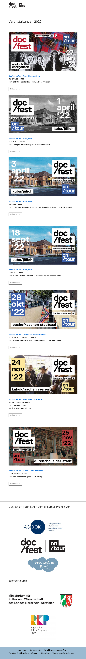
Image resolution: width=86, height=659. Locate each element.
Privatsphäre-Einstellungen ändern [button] (23, 653)
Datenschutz (35, 650)
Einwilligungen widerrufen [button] (55, 650)
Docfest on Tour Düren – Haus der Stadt (26, 470)
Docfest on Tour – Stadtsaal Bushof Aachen (27, 334)
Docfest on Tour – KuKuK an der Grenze (25, 399)
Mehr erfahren (15, 89)
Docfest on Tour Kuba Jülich (20, 201)
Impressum (22, 650)
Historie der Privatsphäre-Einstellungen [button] (57, 653)
